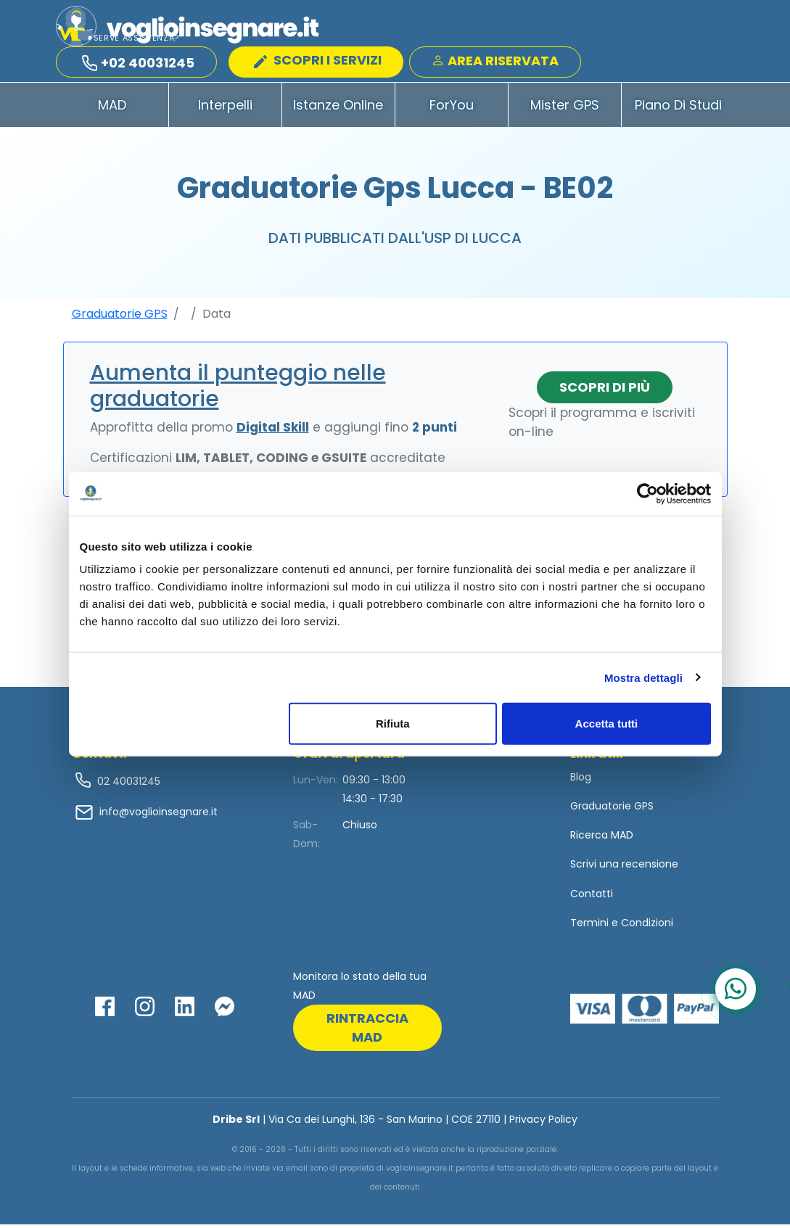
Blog (580, 779)
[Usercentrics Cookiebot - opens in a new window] (647, 493)
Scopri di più (604, 390)
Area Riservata (495, 61)
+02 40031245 (138, 63)
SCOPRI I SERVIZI (318, 60)
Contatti (591, 896)
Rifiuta (393, 723)
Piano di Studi (678, 108)
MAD (112, 108)
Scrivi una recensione (624, 867)
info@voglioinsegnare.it (158, 815)
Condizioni (647, 925)
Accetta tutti (606, 723)
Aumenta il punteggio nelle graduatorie (238, 388)
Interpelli (225, 108)
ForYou (451, 108)
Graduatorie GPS (120, 316)
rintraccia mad (367, 1031)
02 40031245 (127, 784)
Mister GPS (564, 108)
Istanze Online (338, 108)
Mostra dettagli (643, 677)
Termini (589, 925)
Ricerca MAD (601, 838)
